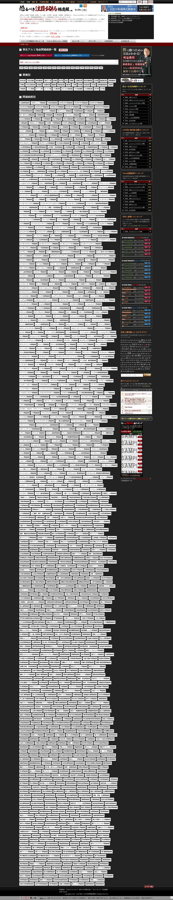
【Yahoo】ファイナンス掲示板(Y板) (55, 19)
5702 (21, 62)
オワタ (125, 362)
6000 (68, 68)
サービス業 (127, 294)
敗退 (144, 355)
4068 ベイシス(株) (131, 106)
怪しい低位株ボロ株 (57, 2)
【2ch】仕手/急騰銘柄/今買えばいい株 (32, 41)
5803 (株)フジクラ (131, 97)
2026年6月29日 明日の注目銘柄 (121, 20)
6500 (72, 68)
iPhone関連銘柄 (129, 274)
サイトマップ (97, 889)
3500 (44, 68)
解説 (146, 353)
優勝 (142, 340)
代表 (125, 342)
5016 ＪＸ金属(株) (131, 193)
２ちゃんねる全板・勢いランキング (137, 225)
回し (124, 346)
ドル (132, 351)
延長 (142, 366)
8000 (86, 68)
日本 (129, 353)
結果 (146, 346)
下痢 (137, 353)
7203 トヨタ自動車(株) (132, 117)
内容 (127, 366)
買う (133, 355)
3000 (40, 68)
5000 (58, 68)
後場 (125, 371)
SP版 (28, 2)
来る (128, 366)
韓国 (123, 342)
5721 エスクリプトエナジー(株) (135, 207)
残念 (139, 364)
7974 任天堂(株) (130, 120)
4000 (49, 68)
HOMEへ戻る (24, 44)
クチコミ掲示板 (70, 2)
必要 (132, 366)
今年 (148, 353)
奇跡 (137, 364)
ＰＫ (135, 364)
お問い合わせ (63, 892)
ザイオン (143, 353)
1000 (21, 68)
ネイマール (144, 351)
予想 (138, 366)
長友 (140, 346)
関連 (144, 344)
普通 (143, 342)
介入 (123, 353)
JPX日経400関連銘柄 (128, 240)
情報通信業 (127, 291)
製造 (138, 344)
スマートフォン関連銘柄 (129, 254)
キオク (134, 344)
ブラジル (53, 33)
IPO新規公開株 (44, 2)
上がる (146, 362)
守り (140, 366)
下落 (122, 346)
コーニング (123, 355)
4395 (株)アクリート (131, 112)
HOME (22, 2)
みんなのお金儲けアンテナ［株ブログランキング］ (135, 394)
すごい (135, 342)
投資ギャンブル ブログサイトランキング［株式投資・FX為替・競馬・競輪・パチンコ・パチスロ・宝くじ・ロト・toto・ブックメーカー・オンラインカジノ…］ (135, 401)
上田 (125, 366)
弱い (123, 366)
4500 (54, 68)
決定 (138, 346)
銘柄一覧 (34, 2)
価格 (126, 346)
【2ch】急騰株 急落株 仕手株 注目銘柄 (31, 19)
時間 (144, 348)
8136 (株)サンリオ (131, 167)
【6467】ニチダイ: (50, 898)
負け (139, 355)
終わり (147, 364)
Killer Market (128, 407)
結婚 (134, 366)
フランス (132, 371)
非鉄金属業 (127, 317)
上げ (148, 344)
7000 (77, 68)
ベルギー (130, 344)
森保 (146, 342)
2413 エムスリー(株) (131, 109)
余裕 (150, 355)
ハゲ (137, 342)
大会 (127, 342)
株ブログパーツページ (142, 478)
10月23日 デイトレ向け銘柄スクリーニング (125, 18)
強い (143, 357)
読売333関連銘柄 (128, 244)
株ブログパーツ (103, 2)
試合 (146, 360)
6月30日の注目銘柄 (116, 22)
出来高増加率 (111, 41)
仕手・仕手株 (56, 36)
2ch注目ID (93, 2)
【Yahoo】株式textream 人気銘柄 (56, 41)
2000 (30, 68)
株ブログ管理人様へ (85, 889)
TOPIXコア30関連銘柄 (129, 251)
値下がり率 (95, 41)
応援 (128, 371)
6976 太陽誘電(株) (131, 164)
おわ (136, 366)
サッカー (125, 349)
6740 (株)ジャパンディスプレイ (135, 100)
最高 (136, 346)
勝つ (127, 344)
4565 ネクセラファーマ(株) (133, 231)
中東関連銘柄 (128, 247)
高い (126, 364)
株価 (130, 366)
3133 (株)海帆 (129, 115)
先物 (138, 362)
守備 (125, 344)
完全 (146, 344)
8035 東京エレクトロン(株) (133, 155)
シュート (146, 366)
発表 (131, 342)
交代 (142, 355)
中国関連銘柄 (128, 277)
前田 (127, 357)
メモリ (146, 357)
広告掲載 (105, 889)
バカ (144, 362)
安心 (124, 364)
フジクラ (125, 353)
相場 (147, 342)
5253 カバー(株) (130, 161)
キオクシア (128, 355)
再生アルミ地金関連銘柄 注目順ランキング (36, 55)
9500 (100, 68)
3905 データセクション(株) (133, 123)
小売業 (126, 298)
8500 (91, 68)
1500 (26, 68)
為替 (140, 362)
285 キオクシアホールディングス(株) (135, 141)
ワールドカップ (134, 353)
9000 (96, 68)
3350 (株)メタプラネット (133, 198)
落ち (131, 364)
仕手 (140, 342)
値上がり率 (78, 41)
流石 (144, 346)
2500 (35, 68)
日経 (139, 368)
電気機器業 (127, 287)
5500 (63, 68)
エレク (143, 346)
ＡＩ (132, 364)
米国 (142, 362)
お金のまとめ (129, 413)
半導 (146, 355)
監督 (122, 364)
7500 (82, 68)
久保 (148, 355)
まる (131, 362)
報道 (140, 344)
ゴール (137, 360)
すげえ (135, 362)
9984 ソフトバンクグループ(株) (135, 103)
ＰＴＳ (129, 364)
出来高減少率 (128, 41)
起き (134, 346)
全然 (139, 353)
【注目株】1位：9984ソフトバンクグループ (124, 16)
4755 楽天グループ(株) (132, 152)
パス (129, 342)
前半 (131, 346)
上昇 (148, 362)
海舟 (142, 364)
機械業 (126, 301)
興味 (129, 362)
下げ (142, 344)
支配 (122, 362)
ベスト (129, 346)
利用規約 (62, 889)
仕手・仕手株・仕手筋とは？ (30, 23)
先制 (132, 362)
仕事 (123, 371)
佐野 (144, 364)
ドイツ (131, 360)
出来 (131, 348)
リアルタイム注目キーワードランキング (35, 31)
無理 (136, 355)
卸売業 (126, 324)
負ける (123, 344)
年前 (127, 362)
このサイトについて (72, 889)
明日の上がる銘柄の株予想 (133, 410)
